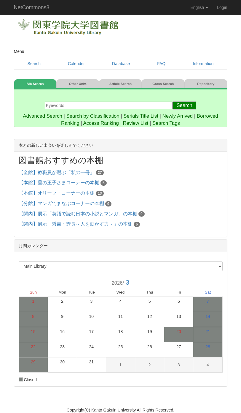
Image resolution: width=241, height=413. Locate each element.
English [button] (199, 7)
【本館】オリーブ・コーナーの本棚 (57, 193)
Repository (205, 84)
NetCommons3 (32, 7)
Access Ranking (101, 123)
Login (222, 7)
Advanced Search (42, 116)
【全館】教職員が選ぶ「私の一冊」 (57, 172)
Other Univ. (78, 84)
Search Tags (166, 123)
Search (184, 105)
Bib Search (35, 84)
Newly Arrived (177, 116)
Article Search (120, 84)
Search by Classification (92, 116)
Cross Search (163, 84)
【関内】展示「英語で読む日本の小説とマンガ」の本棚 (78, 213)
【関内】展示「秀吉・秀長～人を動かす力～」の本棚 (76, 223)
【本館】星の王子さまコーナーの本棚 (59, 182)
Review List (135, 123)
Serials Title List (140, 116)
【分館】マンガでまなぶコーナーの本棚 (61, 203)
